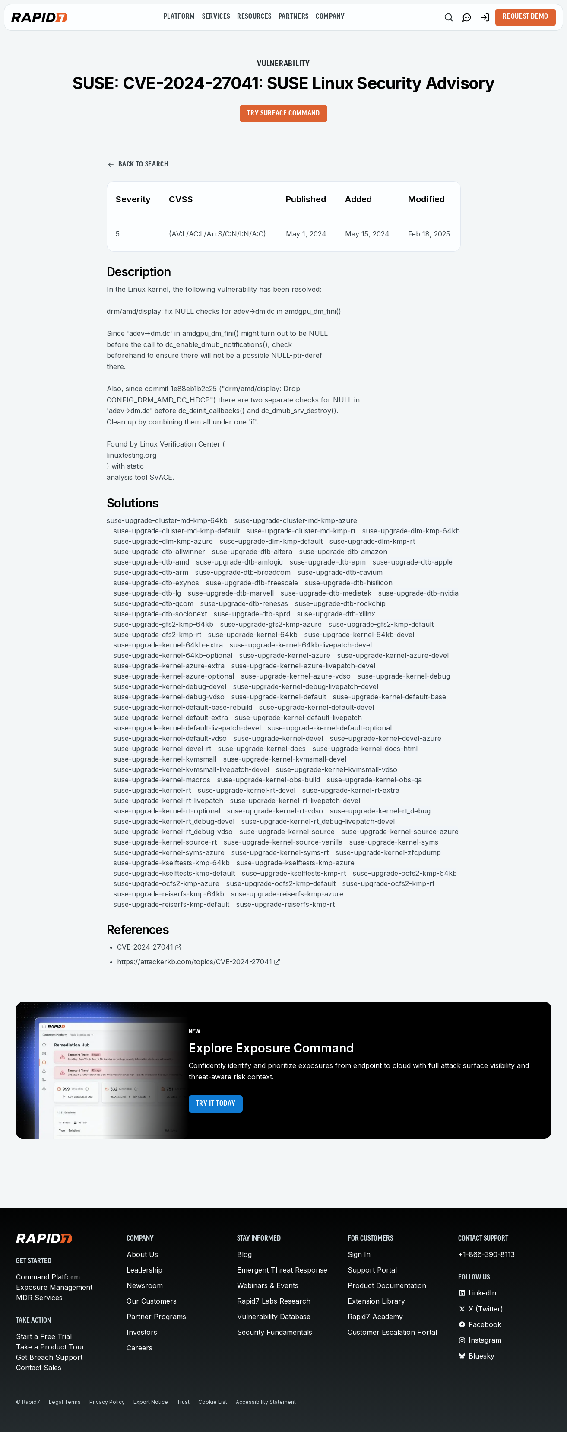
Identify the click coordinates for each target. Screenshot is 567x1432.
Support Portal (372, 1270)
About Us (142, 1254)
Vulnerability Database (273, 1316)
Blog (244, 1254)
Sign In (359, 1254)
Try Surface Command (283, 113)
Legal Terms (65, 1402)
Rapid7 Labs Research (273, 1301)
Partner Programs (156, 1316)
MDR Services (39, 1297)
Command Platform (48, 1277)
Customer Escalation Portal (392, 1332)
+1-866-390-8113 (486, 1254)
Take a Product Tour (50, 1347)
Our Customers (152, 1301)
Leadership (144, 1270)
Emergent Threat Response (282, 1270)
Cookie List (212, 1402)
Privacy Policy (107, 1402)
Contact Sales (38, 1367)
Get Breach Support (49, 1357)
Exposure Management (54, 1287)
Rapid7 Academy (375, 1316)
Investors (142, 1332)
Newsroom (145, 1285)
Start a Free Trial (44, 1336)
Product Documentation (387, 1285)
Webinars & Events (267, 1285)
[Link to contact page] (467, 17)
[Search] (448, 17)
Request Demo (525, 16)
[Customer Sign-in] (485, 17)
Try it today (216, 1103)
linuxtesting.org (131, 455)
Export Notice (150, 1402)
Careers (139, 1347)
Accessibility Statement (266, 1402)
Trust (183, 1402)
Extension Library (376, 1301)
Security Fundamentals (274, 1332)
